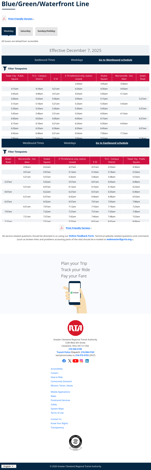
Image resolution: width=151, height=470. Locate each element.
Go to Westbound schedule (115, 60)
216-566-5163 (87, 352)
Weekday (8, 31)
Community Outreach (61, 381)
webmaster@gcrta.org (120, 239)
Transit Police (64, 352)
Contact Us (56, 419)
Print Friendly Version (79, 228)
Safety (54, 404)
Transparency (57, 427)
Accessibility (57, 368)
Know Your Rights (59, 423)
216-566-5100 (75, 349)
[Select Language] (8, 466)
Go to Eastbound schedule (112, 143)
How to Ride (57, 377)
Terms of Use (57, 412)
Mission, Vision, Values (62, 385)
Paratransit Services (60, 400)
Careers (54, 373)
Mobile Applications (60, 391)
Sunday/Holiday (46, 31)
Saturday (25, 31)
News (53, 396)
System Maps (57, 408)
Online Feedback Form (81, 235)
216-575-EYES (82, 355)
